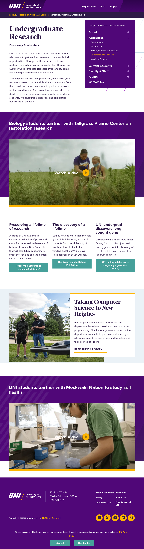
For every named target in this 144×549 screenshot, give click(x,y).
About (93, 32)
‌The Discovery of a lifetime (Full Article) (72, 264)
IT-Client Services (51, 522)
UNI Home (13, 15)
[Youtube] (112, 521)
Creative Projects (99, 58)
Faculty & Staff (98, 71)
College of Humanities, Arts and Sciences (108, 25)
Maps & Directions (101, 495)
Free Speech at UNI (124, 507)
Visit (102, 6)
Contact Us (96, 82)
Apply (113, 6)
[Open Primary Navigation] (127, 6)
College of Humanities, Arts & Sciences (35, 15)
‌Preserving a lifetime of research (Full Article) (28, 268)
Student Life (96, 46)
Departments (97, 42)
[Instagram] (126, 521)
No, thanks (84, 543)
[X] (105, 521)
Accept (60, 543)
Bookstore (121, 493)
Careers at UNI (104, 506)
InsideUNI (121, 501)
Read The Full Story (88, 350)
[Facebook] (98, 521)
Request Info (88, 6)
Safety (99, 501)
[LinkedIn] (119, 521)
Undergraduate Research (103, 54)
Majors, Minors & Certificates (104, 50)
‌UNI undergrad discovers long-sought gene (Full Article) (115, 266)
